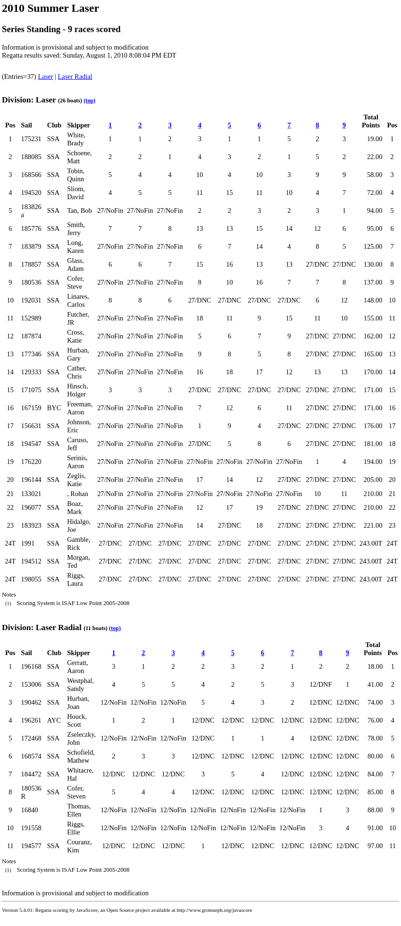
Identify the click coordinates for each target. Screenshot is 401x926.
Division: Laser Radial (42, 627)
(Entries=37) (20, 76)
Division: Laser (29, 99)
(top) (89, 100)
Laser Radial (75, 76)
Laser (45, 76)
